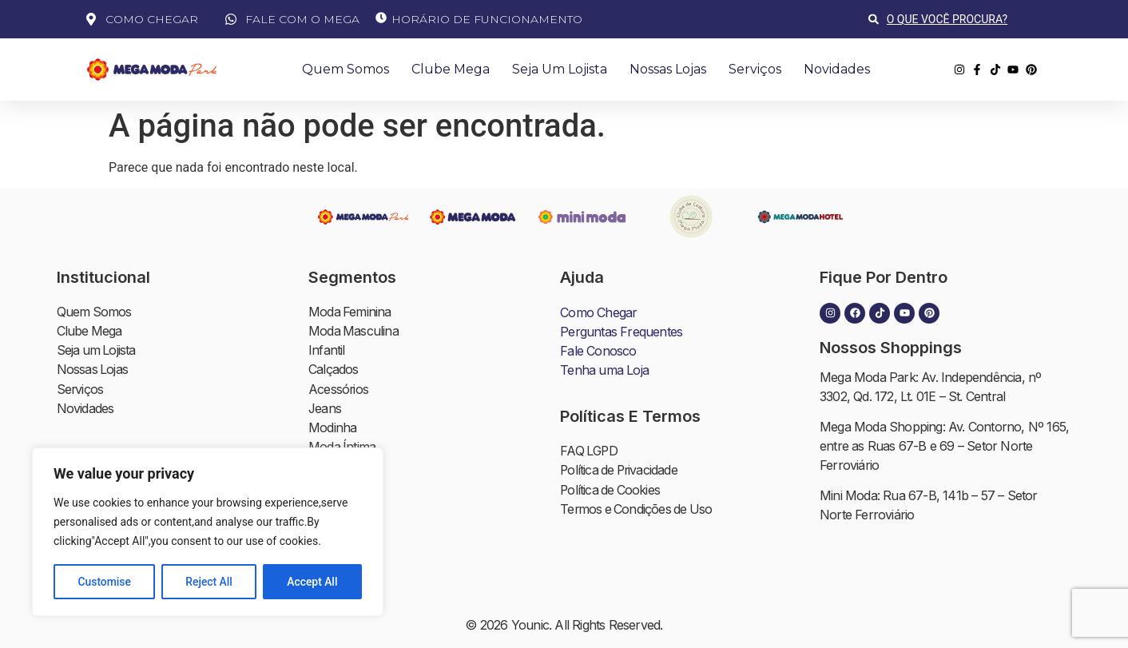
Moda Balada (344, 523)
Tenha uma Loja (604, 370)
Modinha (332, 427)
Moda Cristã (341, 543)
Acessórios (338, 389)
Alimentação (342, 581)
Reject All (208, 581)
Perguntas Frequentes (621, 332)
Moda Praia (339, 466)
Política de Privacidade (620, 471)
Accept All (312, 581)
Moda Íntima (342, 447)
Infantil (326, 351)
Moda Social (342, 504)
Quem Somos (345, 69)
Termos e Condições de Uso (638, 509)
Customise (104, 581)
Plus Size (333, 485)
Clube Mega (450, 69)
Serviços (755, 69)
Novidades (837, 69)
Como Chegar (598, 312)
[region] (207, 532)
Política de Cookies (611, 490)
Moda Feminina (350, 312)
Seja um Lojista (559, 69)
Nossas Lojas (668, 69)
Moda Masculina (353, 332)
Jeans (325, 408)
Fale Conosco (598, 351)
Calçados (333, 370)
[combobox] (955, 19)
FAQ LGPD (590, 451)
